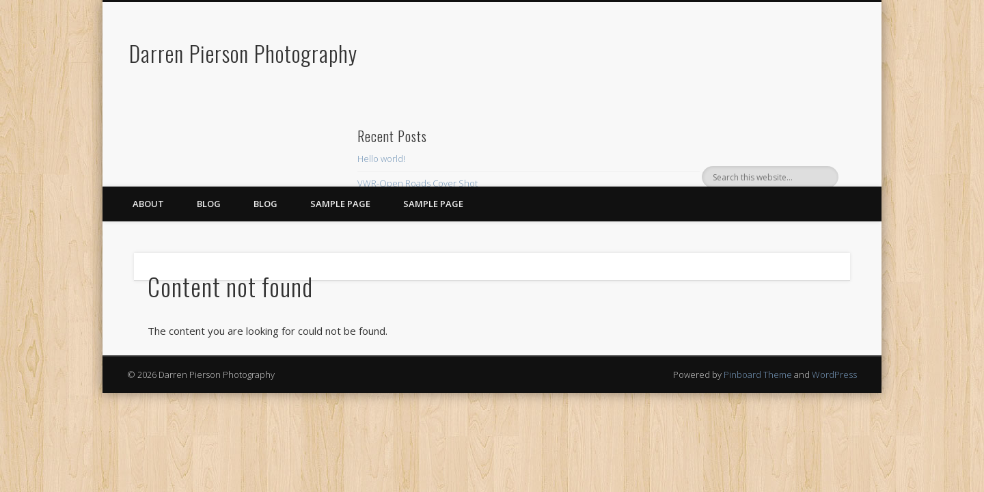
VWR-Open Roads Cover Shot (417, 183)
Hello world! (381, 158)
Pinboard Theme (758, 374)
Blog (209, 203)
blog (265, 203)
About (148, 203)
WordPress (834, 374)
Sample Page (340, 203)
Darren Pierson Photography (243, 53)
